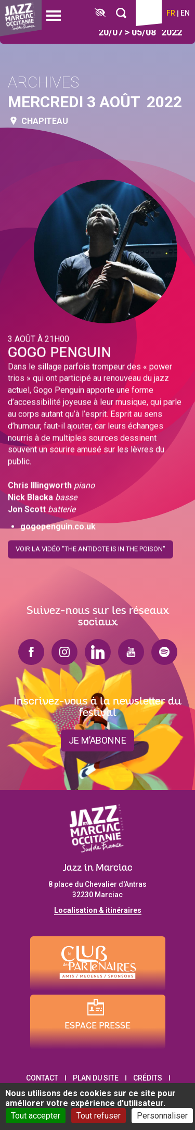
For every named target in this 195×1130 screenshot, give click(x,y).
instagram (64, 652)
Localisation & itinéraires (97, 910)
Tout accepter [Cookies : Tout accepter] (35, 1116)
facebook (31, 652)
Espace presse (97, 1026)
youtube (131, 652)
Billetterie (149, 13)
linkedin (98, 652)
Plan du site (96, 1078)
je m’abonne (97, 740)
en (185, 13)
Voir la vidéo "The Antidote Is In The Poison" (90, 546)
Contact (42, 1078)
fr (170, 13)
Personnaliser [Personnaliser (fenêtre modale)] (162, 1116)
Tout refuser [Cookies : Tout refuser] (98, 1116)
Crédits (147, 1078)
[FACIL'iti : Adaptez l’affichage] (100, 13)
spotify (164, 652)
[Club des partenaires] (97, 963)
